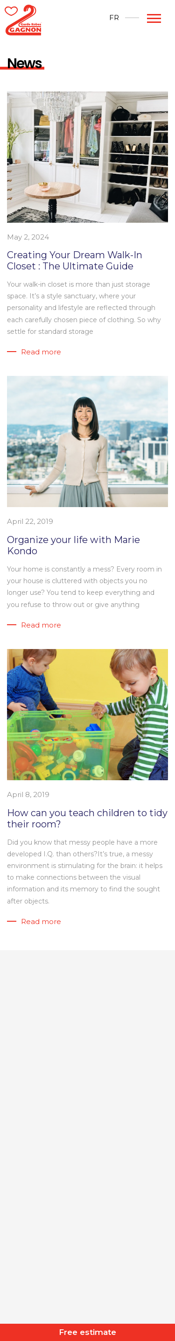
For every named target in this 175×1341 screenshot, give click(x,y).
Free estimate (87, 1332)
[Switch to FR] (114, 18)
